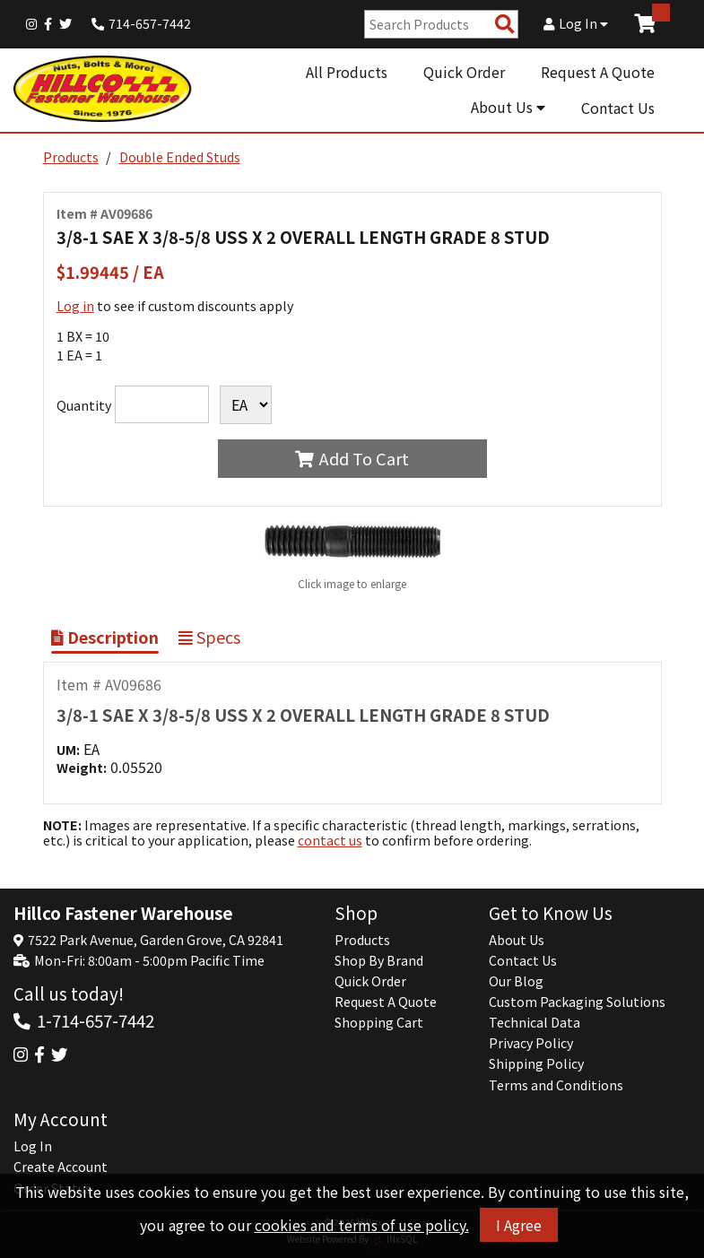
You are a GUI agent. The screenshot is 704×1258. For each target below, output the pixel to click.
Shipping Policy (536, 1063)
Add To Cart (352, 458)
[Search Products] (505, 24)
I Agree (519, 1225)
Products (71, 157)
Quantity (83, 405)
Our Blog (516, 981)
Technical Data (534, 1022)
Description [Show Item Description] (105, 636)
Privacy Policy (531, 1043)
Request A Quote (598, 71)
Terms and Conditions (556, 1085)
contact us (330, 840)
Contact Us (618, 107)
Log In (575, 23)
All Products (346, 71)
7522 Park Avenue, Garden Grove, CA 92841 (155, 940)
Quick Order (464, 71)
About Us (508, 106)
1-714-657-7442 (95, 1020)
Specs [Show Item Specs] (209, 636)
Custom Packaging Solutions (577, 1002)
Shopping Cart (379, 1022)
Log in (75, 306)
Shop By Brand (379, 960)
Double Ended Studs (179, 157)
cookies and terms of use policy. (362, 1225)
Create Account (60, 1167)
